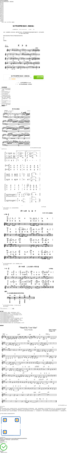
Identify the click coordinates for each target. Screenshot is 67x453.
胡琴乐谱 (1, 10)
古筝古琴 (1, 14)
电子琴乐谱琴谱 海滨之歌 (5, 315)
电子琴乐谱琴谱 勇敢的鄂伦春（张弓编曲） (57, 409)
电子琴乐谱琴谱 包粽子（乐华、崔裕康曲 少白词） (13, 263)
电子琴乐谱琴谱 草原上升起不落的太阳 (8, 321)
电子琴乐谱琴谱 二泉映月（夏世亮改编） (9, 312)
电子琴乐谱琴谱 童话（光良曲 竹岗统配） (41, 409)
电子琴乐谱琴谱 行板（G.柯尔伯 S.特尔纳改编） (10, 314)
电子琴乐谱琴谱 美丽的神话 (6, 317)
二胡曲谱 (1, 19)
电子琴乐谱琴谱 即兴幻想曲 (35, 147)
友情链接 (9, 413)
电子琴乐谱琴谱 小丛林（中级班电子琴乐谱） (9, 408)
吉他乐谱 (1, 9)
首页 (3, 22)
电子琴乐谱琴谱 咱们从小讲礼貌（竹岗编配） (9, 319)
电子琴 (3, 90)
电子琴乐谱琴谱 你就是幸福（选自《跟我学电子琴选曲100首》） (6, 97)
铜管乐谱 (1, 8)
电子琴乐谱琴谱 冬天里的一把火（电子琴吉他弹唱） (6, 104)
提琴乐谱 (1, 18)
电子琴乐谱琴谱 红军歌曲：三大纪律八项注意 (12, 305)
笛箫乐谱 (1, 11)
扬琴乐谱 (1, 16)
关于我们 (2, 413)
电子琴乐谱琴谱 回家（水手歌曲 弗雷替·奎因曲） (10, 320)
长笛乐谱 (1, 7)
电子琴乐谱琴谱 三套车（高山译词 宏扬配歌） (9, 410)
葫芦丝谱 (1, 13)
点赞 (33, 29)
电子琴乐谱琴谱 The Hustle (26, 82)
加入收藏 (30, 29)
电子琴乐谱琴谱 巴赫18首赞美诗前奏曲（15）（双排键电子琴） (30, 410)
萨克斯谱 (1, 6)
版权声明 (13, 413)
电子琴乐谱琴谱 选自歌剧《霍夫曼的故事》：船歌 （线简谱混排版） (31, 408)
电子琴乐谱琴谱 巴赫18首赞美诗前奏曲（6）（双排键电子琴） (55, 410)
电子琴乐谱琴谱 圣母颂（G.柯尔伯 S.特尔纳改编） (10, 318)
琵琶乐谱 (1, 15)
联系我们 (5, 413)
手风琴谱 (1, 5)
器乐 (5, 22)
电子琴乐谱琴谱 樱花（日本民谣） (25, 84)
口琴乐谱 (1, 17)
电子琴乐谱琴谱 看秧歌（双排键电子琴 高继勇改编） (12, 409)
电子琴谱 (9, 22)
